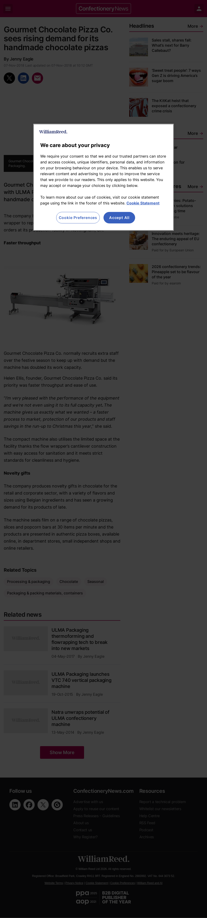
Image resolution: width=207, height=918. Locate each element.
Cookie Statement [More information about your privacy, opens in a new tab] (142, 203)
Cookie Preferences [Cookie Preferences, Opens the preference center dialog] (78, 217)
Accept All (119, 217)
